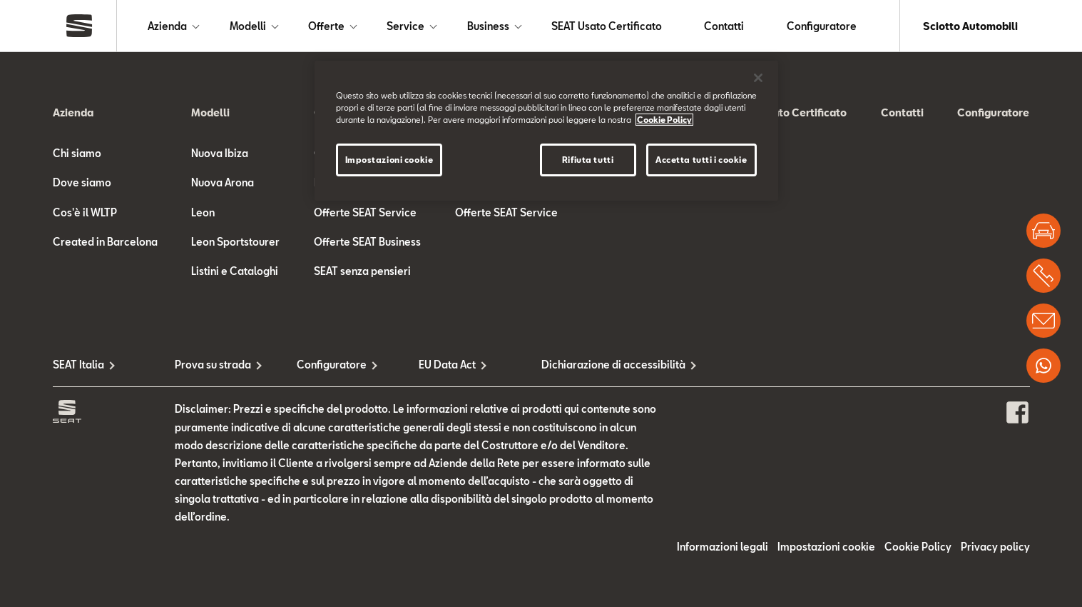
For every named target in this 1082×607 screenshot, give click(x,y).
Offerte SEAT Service (365, 212)
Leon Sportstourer (235, 242)
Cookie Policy (917, 547)
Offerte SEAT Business (367, 242)
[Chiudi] (758, 78)
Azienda (167, 26)
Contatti (724, 26)
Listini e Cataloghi (234, 271)
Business (488, 26)
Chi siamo (77, 153)
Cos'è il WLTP (85, 212)
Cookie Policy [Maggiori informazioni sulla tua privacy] (664, 119)
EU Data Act (447, 364)
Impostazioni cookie (826, 547)
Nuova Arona (222, 182)
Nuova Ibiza (219, 153)
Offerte (326, 26)
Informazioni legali (722, 547)
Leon (203, 212)
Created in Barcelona (105, 242)
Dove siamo (82, 182)
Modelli (248, 26)
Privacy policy (995, 547)
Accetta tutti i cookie (701, 159)
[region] (546, 131)
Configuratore (822, 26)
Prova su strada (213, 364)
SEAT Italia (78, 364)
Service (405, 26)
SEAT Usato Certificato (606, 26)
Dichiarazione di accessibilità (602, 364)
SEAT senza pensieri (362, 271)
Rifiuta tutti (587, 159)
